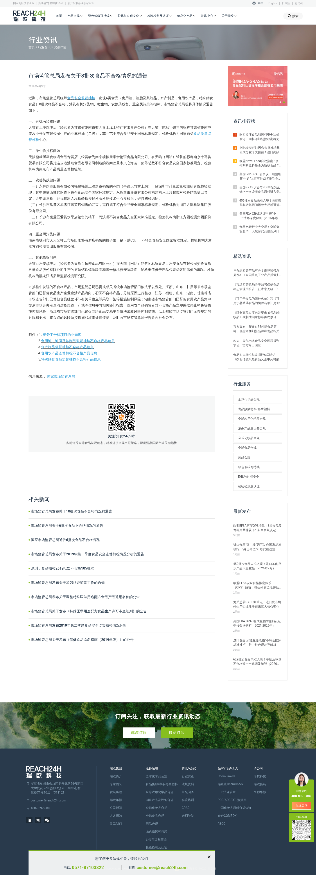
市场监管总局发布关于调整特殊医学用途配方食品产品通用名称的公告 (85, 597)
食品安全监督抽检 (81, 98)
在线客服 (301, 805)
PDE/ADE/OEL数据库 (232, 800)
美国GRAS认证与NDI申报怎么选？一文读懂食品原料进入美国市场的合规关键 (259, 190)
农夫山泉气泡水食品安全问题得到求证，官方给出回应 (256, 343)
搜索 (293, 15)
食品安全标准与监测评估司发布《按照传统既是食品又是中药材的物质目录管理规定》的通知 (256, 357)
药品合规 (244, 457)
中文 (260, 3)
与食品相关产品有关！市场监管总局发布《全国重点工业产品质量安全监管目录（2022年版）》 (256, 273)
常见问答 (188, 792)
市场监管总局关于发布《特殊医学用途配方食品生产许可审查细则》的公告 (89, 611)
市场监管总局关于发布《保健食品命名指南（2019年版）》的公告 (82, 640)
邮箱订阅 (139, 733)
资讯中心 (208, 16)
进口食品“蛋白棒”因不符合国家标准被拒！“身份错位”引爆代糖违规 (257, 547)
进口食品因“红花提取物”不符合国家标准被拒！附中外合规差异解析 (257, 642)
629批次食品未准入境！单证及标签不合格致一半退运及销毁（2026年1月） (257, 662)
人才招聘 (116, 815)
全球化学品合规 (249, 399)
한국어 (299, 3)
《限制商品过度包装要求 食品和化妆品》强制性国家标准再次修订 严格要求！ (256, 315)
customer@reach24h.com (161, 867)
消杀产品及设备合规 (252, 428)
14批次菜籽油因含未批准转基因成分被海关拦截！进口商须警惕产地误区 (259, 150)
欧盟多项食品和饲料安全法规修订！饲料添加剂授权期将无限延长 (259, 137)
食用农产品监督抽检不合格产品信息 (69, 353)
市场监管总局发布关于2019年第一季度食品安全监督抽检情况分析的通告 (87, 554)
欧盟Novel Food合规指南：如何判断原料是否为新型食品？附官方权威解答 (259, 163)
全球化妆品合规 (249, 438)
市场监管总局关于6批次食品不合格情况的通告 (67, 525)
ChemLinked (226, 776)
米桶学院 (188, 815)
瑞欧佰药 (260, 784)
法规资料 (188, 784)
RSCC (221, 823)
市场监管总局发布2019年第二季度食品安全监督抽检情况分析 (79, 625)
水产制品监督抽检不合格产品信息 (67, 347)
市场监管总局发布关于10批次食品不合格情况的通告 (71, 511)
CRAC (186, 808)
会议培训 (188, 800)
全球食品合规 (247, 447)
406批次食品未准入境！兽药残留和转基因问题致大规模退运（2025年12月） (260, 203)
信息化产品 (186, 16)
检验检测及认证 (159, 16)
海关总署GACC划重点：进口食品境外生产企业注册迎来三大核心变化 (257, 604)
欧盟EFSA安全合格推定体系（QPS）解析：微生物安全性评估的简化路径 (256, 585)
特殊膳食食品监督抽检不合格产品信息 (71, 359)
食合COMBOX (227, 815)
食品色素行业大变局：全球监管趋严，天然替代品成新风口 (259, 229)
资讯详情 (60, 47)
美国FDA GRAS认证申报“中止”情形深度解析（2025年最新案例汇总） (260, 216)
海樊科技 (260, 776)
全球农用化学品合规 (252, 418)
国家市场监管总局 (61, 376)
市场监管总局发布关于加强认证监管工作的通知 (68, 583)
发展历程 (116, 792)
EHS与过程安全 (130, 16)
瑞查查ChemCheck (230, 784)
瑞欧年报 (116, 800)
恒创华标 (260, 792)
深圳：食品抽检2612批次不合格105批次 (62, 568)
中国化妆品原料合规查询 (234, 808)
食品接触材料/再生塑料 (254, 409)
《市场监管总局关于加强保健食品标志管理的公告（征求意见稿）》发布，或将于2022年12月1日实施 (256, 287)
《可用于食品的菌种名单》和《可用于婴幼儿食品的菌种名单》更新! (256, 301)
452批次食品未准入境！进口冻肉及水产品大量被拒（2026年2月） (257, 566)
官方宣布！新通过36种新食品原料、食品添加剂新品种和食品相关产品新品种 (256, 329)
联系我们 (116, 823)
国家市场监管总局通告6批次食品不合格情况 (65, 540)
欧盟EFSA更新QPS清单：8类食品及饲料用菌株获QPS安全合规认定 (257, 528)
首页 (59, 16)
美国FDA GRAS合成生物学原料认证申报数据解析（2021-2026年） (257, 623)
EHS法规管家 (227, 792)
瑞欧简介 (116, 776)
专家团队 (116, 784)
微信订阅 (177, 733)
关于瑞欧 (229, 16)
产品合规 (75, 16)
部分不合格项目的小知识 (62, 335)
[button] (280, 102)
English (272, 3)
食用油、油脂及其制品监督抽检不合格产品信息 (78, 341)
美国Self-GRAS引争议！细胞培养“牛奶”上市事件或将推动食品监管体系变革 (260, 176)
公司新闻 (116, 808)
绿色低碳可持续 (100, 16)
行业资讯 (44, 47)
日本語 (286, 3)
